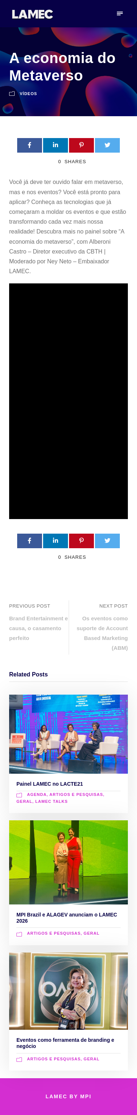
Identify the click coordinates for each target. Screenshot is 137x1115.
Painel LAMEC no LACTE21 (49, 784)
